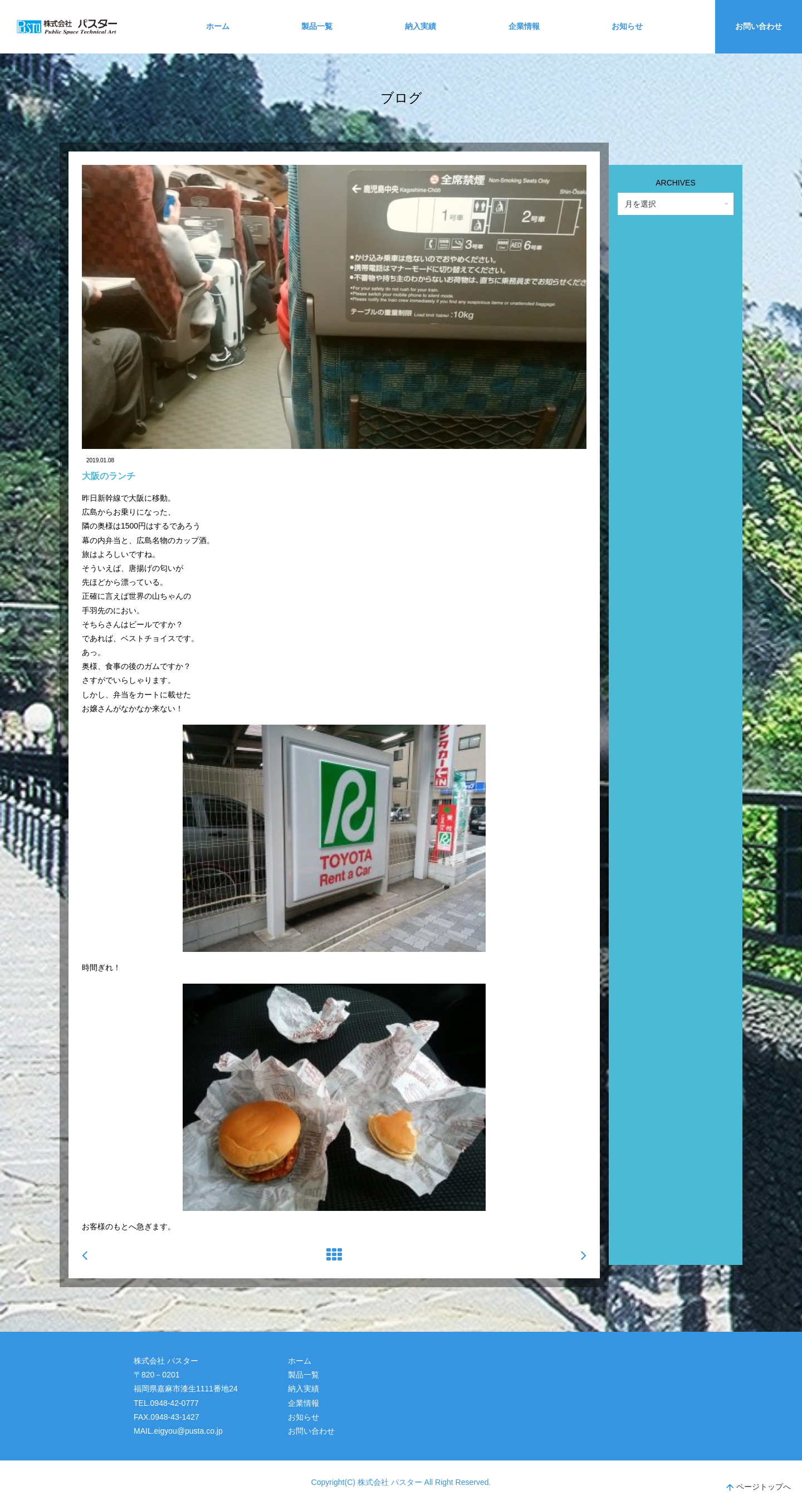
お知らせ (627, 26)
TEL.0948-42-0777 (166, 1403)
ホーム (217, 26)
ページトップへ (758, 1488)
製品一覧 (316, 26)
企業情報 (524, 26)
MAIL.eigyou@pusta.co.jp (178, 1430)
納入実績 (420, 26)
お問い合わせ (758, 26)
